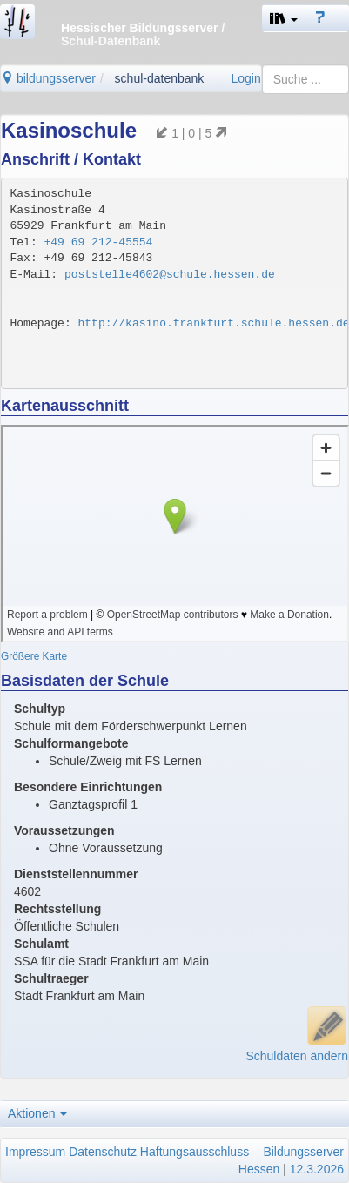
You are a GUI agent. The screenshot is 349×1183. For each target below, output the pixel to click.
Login (245, 78)
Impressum (35, 1152)
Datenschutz (103, 1152)
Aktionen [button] (37, 1113)
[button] (284, 18)
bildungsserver (48, 78)
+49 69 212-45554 (98, 242)
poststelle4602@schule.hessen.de (169, 274)
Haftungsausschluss (194, 1152)
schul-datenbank (160, 78)
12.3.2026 (317, 1169)
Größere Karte (34, 656)
